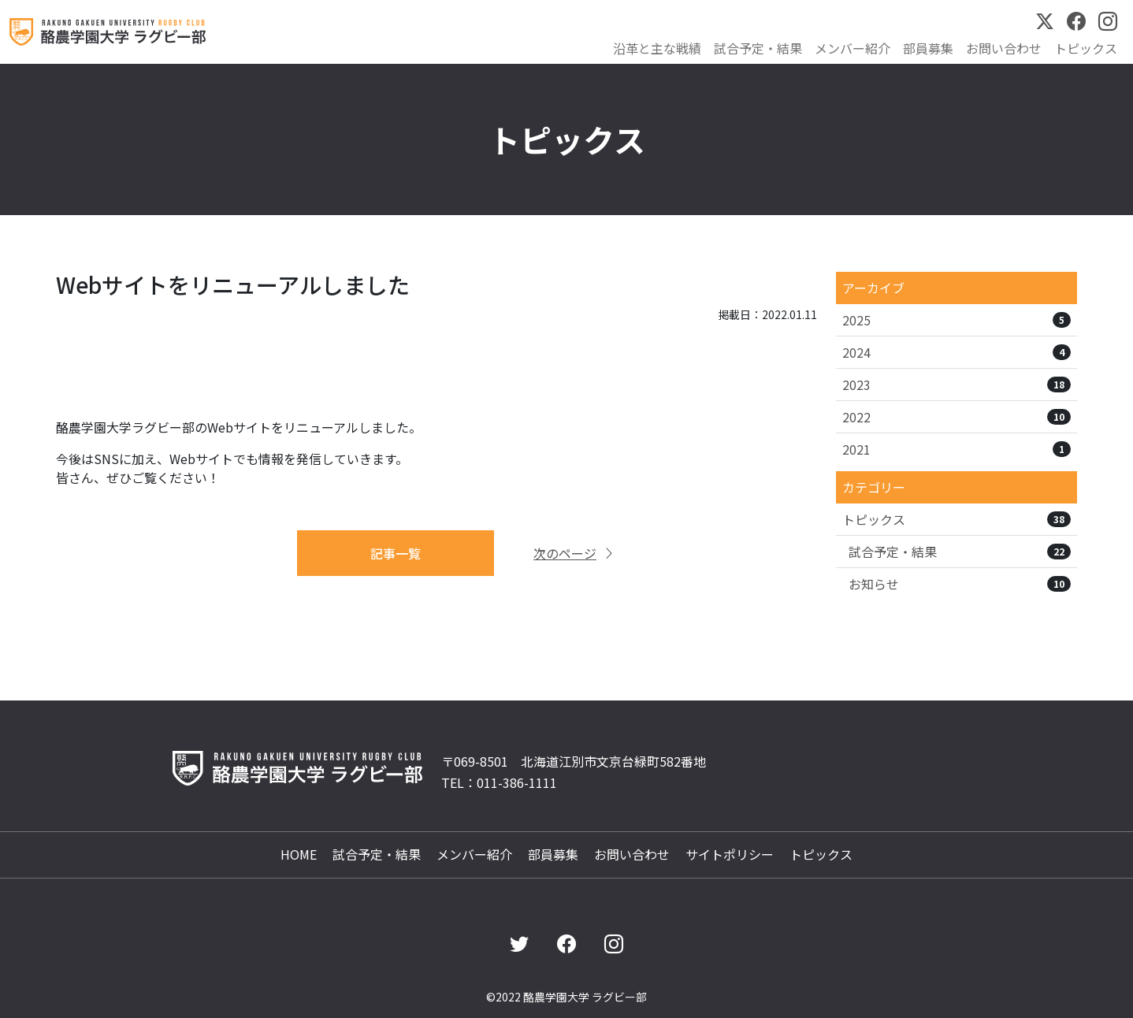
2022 (956, 416)
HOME (298, 854)
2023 (956, 384)
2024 (956, 352)
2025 (956, 319)
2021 (956, 449)
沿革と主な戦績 (657, 48)
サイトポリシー (729, 854)
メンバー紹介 (852, 48)
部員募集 (928, 48)
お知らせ (960, 583)
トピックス (1085, 48)
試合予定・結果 (758, 48)
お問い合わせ (1004, 48)
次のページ (574, 553)
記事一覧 (395, 553)
